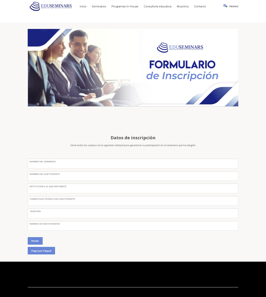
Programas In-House (124, 6)
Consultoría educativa (157, 6)
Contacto (200, 6)
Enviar (35, 240)
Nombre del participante (45, 174)
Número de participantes (45, 224)
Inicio (83, 6)
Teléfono (35, 211)
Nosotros (183, 6)
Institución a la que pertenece (48, 186)
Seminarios (99, 6)
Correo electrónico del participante (52, 199)
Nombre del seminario (43, 161)
